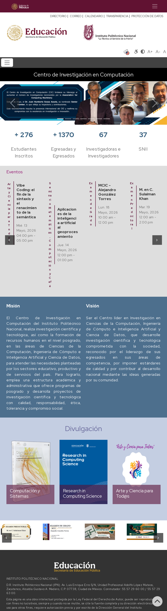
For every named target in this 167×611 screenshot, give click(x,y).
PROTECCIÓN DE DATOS (147, 16)
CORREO (76, 16)
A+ (150, 51)
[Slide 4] (83, 118)
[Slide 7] (106, 118)
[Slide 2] (68, 118)
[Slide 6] (99, 118)
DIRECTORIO (58, 16)
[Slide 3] (76, 118)
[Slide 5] (91, 118)
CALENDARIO (94, 16)
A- (158, 51)
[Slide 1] (60, 118)
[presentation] (9, 239)
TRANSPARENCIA (117, 16)
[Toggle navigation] (155, 6)
